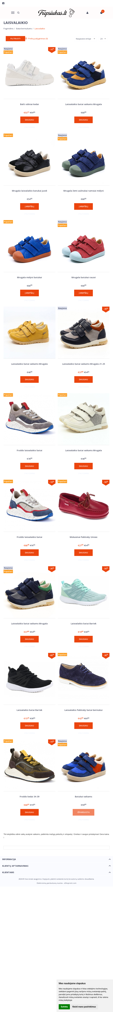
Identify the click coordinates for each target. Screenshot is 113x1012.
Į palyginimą (29, 127)
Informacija (9, 859)
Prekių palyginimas (36, 38)
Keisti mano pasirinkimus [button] (84, 1007)
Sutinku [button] (64, 1007)
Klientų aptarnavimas (15, 865)
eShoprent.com (70, 883)
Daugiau (29, 119)
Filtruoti (15, 38)
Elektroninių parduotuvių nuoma (50, 883)
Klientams (8, 872)
